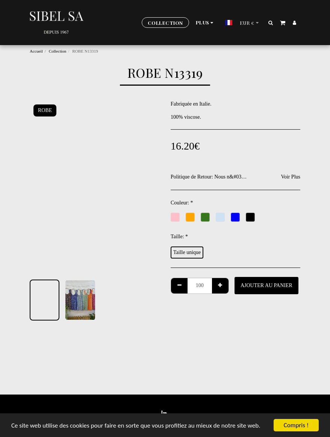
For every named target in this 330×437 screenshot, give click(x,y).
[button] (270, 22)
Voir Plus (290, 177)
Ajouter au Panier (266, 285)
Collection (58, 51)
